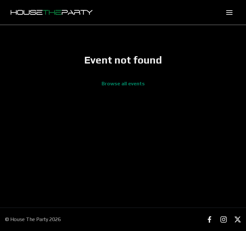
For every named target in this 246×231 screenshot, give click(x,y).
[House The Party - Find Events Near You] (51, 12)
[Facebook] (209, 219)
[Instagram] (223, 219)
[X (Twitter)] (237, 219)
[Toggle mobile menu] (229, 12)
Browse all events (123, 84)
